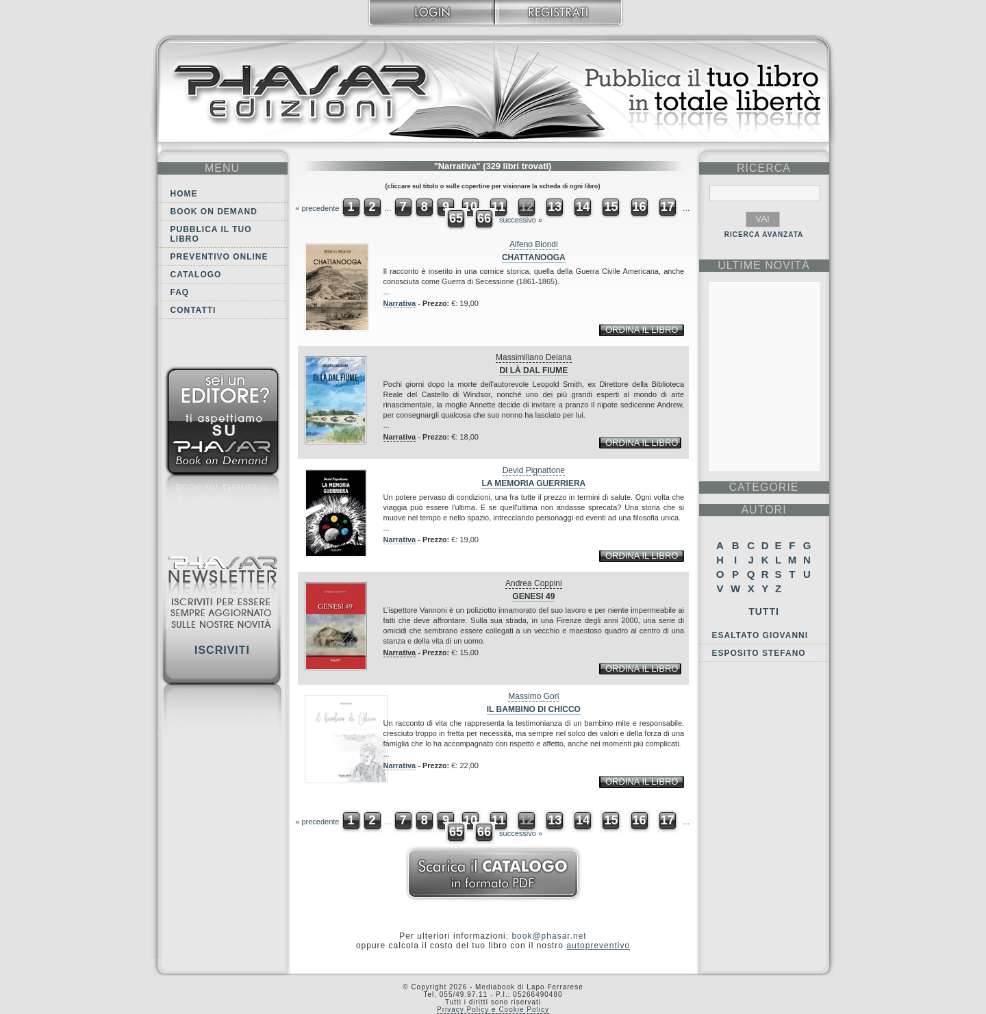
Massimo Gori (533, 696)
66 (484, 218)
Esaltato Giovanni (760, 635)
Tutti (763, 611)
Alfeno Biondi (533, 244)
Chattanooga (534, 257)
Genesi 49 (533, 596)
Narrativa (399, 303)
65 (456, 218)
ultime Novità (764, 265)
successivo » (520, 220)
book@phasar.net (548, 936)
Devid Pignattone (534, 470)
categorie (763, 487)
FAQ (180, 292)
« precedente (317, 208)
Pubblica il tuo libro (211, 234)
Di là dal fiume (533, 370)
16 (639, 207)
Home (184, 194)
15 (611, 207)
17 (667, 207)
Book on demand (213, 211)
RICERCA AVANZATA (764, 234)
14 (583, 207)
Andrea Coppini (533, 583)
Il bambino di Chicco (534, 709)
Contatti (193, 310)
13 (554, 207)
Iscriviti (222, 650)
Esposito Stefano (759, 653)
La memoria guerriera (533, 483)
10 (470, 207)
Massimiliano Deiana (534, 357)
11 (498, 207)
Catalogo (196, 274)
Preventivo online (219, 257)
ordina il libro (641, 330)
